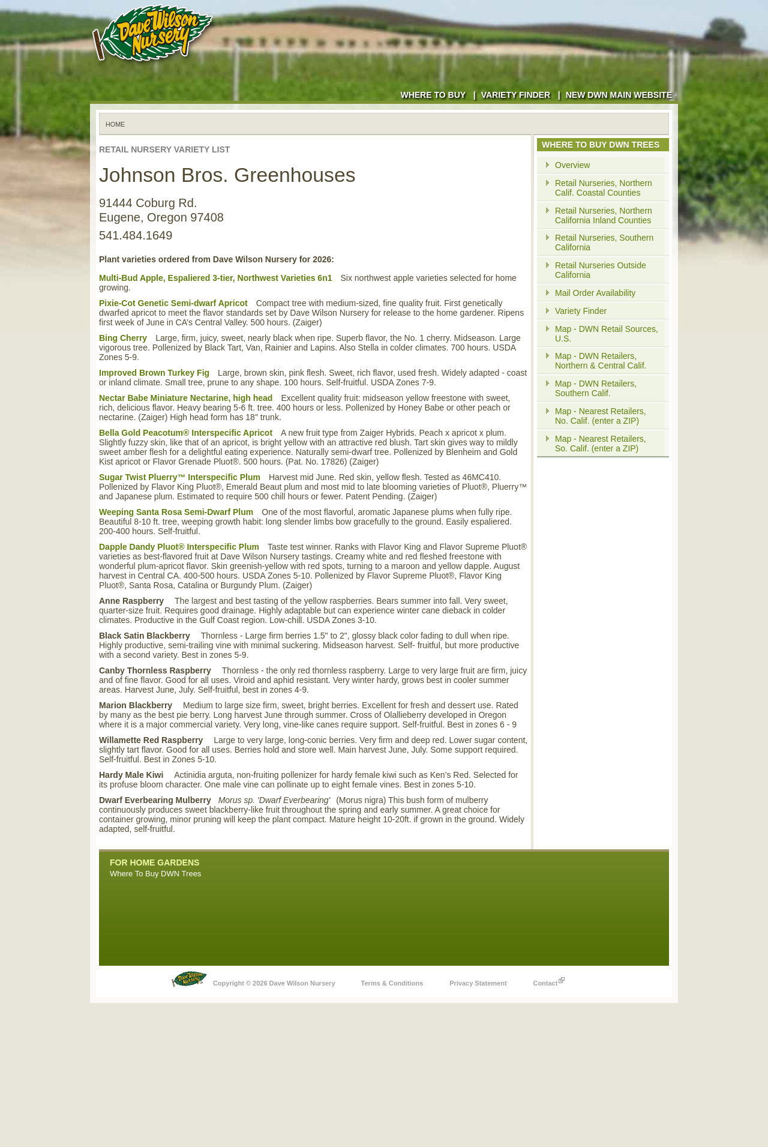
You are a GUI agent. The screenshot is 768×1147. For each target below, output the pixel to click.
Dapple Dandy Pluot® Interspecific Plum (179, 547)
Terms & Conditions (392, 983)
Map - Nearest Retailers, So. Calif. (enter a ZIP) (600, 443)
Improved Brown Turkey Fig (154, 373)
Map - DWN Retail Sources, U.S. (606, 333)
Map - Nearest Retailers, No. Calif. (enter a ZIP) (600, 416)
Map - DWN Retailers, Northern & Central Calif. (601, 360)
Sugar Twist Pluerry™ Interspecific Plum (179, 477)
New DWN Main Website (622, 95)
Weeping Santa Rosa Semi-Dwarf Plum (176, 512)
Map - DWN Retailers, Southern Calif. (596, 388)
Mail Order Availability (595, 293)
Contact (549, 980)
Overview (572, 165)
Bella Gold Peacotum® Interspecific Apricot (185, 433)
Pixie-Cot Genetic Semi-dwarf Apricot (173, 303)
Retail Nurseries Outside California (600, 270)
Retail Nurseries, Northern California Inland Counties (603, 215)
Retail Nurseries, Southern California (604, 242)
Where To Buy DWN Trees (155, 873)
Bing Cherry (123, 338)
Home (115, 124)
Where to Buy (433, 95)
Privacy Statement (477, 983)
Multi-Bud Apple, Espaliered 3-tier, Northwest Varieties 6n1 (215, 278)
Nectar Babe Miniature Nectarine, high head (185, 398)
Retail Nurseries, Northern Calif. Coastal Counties (603, 187)
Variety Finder (515, 95)
